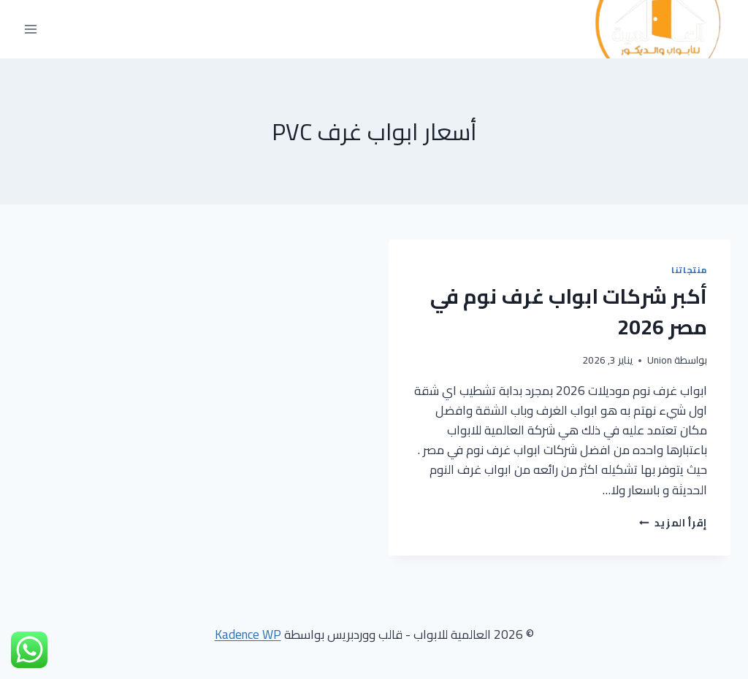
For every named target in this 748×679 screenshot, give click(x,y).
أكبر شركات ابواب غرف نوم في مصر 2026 (568, 311)
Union (659, 359)
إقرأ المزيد (673, 522)
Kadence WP (248, 634)
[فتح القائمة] (31, 29)
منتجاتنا (689, 269)
